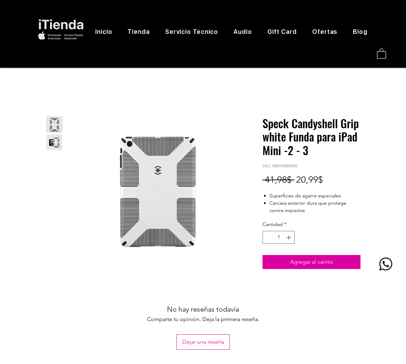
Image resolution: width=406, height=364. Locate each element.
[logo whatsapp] (385, 264)
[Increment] (289, 237)
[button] (381, 53)
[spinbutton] (278, 237)
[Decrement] (268, 237)
